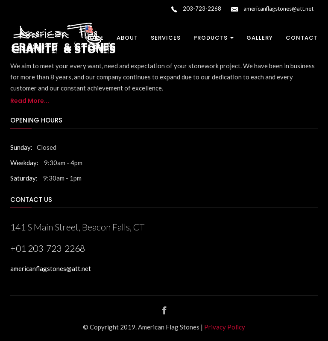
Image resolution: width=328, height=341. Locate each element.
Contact (302, 38)
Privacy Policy (224, 327)
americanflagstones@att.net (272, 9)
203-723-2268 (196, 9)
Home (94, 38)
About (127, 38)
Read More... (29, 100)
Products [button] (213, 38)
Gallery (259, 38)
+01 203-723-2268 (47, 248)
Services (166, 38)
